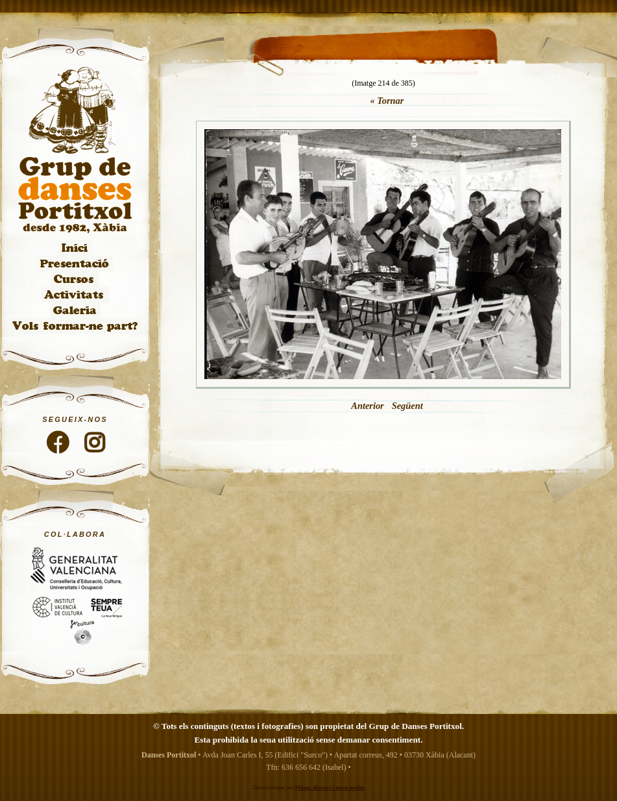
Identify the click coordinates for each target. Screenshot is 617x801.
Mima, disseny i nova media (330, 787)
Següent (407, 405)
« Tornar (387, 100)
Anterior (367, 405)
